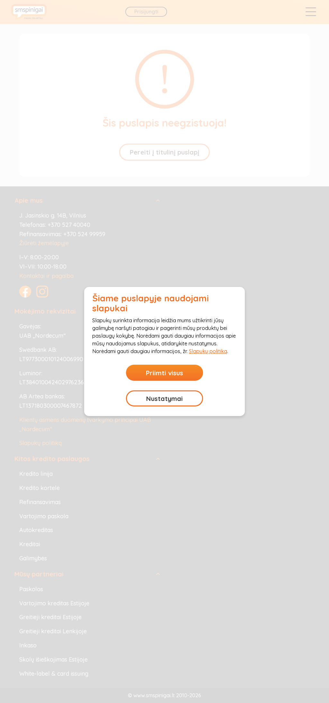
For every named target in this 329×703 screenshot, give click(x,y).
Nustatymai (164, 399)
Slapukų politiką (208, 351)
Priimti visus (164, 373)
